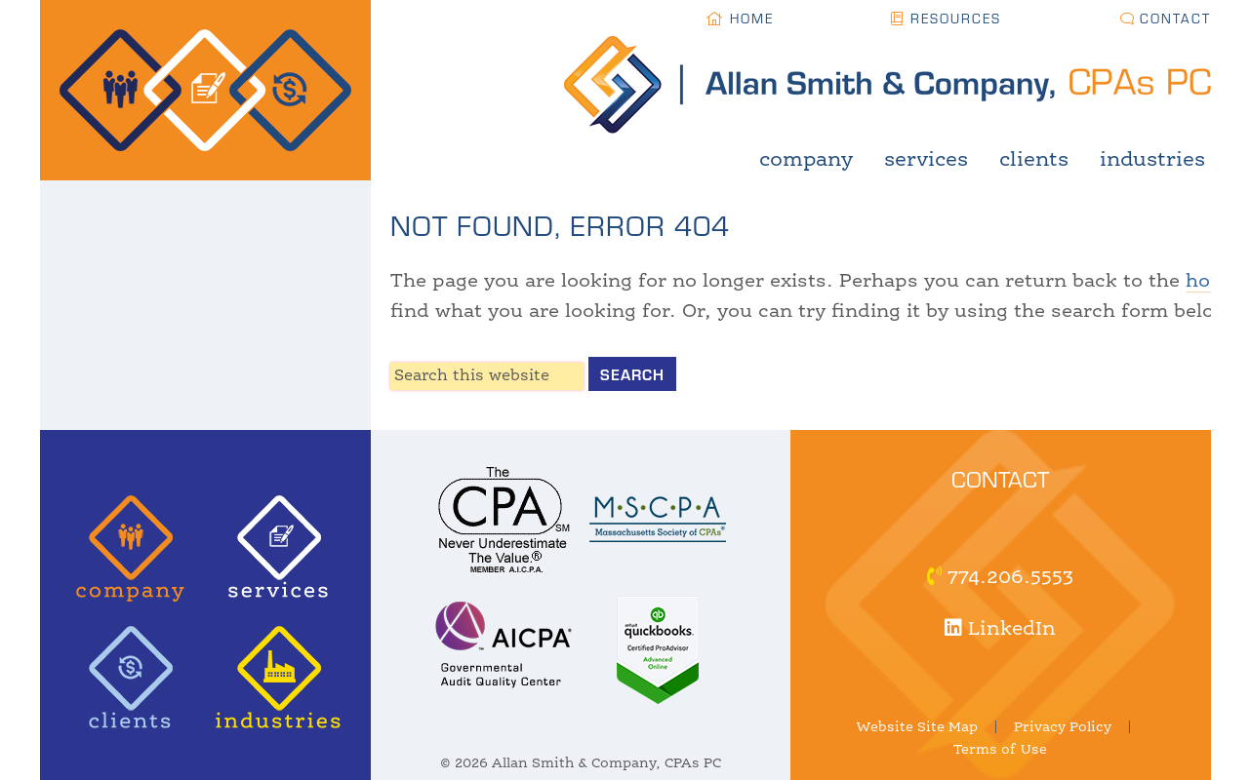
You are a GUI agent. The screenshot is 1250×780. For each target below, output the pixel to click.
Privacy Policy (1062, 727)
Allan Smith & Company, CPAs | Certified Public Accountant (205, 90)
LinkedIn (1000, 630)
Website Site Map (917, 727)
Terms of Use (1000, 750)
